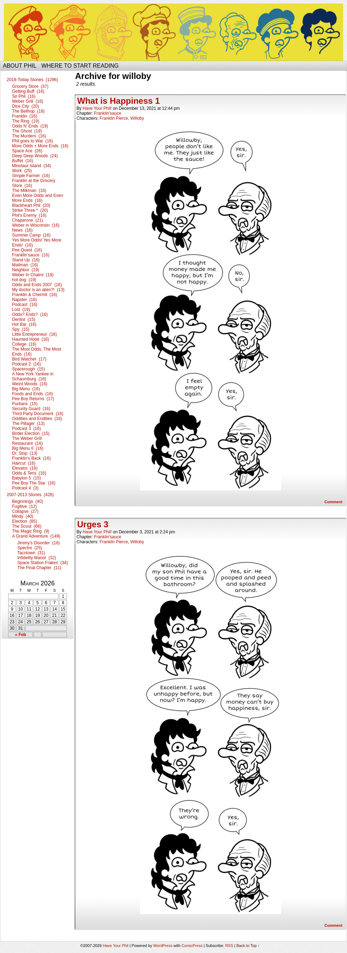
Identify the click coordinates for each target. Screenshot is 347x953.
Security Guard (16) (31, 408)
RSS (229, 945)
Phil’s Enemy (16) (29, 215)
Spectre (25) (29, 547)
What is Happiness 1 (118, 101)
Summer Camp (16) (31, 235)
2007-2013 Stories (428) (30, 494)
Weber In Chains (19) (32, 274)
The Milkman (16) (29, 190)
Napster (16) (24, 299)
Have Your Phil (173, 32)
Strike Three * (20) (30, 210)
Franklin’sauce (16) (30, 255)
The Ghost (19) (27, 131)
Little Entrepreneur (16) (34, 334)
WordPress (162, 945)
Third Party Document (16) (37, 413)
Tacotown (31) (31, 552)
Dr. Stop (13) (24, 453)
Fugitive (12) (24, 506)
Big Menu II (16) (28, 448)
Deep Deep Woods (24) (35, 155)
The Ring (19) (25, 121)
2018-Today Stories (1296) (32, 79)
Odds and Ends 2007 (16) (37, 284)
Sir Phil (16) (23, 96)
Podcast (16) (24, 304)
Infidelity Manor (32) (36, 557)
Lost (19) (21, 309)
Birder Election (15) (31, 433)
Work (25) (22, 170)
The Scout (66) (26, 526)
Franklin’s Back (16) (31, 458)
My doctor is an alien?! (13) (38, 289)
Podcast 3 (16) (26, 428)
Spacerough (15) (28, 369)
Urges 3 (92, 524)
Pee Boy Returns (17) (33, 398)
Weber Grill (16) (27, 101)
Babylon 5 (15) (26, 478)
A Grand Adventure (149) (36, 536)
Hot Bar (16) (24, 324)
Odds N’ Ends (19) (30, 126)
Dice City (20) (25, 106)
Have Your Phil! (97, 108)
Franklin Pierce (113, 118)
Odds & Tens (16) (29, 473)
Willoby (137, 118)
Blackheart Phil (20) (31, 205)
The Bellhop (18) (28, 111)
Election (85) (24, 521)
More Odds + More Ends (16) (40, 145)
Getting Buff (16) (28, 91)
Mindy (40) (22, 516)
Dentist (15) (23, 319)
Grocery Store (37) (30, 86)
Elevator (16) (25, 468)
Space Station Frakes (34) (42, 562)
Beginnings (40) (27, 501)
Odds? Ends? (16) (30, 314)
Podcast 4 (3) (25, 488)
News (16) (22, 230)
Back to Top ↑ (248, 945)
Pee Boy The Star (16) (34, 483)
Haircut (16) (23, 463)
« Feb (20, 634)
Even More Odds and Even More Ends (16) (37, 198)
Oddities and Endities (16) (37, 418)
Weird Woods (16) (29, 383)
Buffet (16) (22, 160)
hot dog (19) (24, 279)
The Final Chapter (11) (39, 567)
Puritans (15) (25, 403)
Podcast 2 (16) (26, 364)
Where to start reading (80, 66)
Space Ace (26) (27, 150)
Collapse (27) (25, 511)
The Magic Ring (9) (30, 531)
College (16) (24, 344)
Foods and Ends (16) (32, 393)
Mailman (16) (25, 264)
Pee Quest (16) (27, 250)
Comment (333, 502)
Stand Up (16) (26, 259)
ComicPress (192, 945)
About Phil (19, 66)
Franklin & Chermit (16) (34, 294)
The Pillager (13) (28, 423)
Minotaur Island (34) (31, 165)
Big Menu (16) (26, 388)
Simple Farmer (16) (31, 175)
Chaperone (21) (27, 220)
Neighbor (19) (25, 269)
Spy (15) (20, 329)
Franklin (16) (24, 116)
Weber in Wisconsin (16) (35, 225)
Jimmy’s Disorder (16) (38, 542)
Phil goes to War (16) (32, 140)
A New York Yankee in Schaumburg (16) (32, 376)
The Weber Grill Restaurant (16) (27, 441)
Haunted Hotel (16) (30, 339)
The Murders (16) (29, 136)
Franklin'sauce (107, 113)
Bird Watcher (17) (29, 359)
